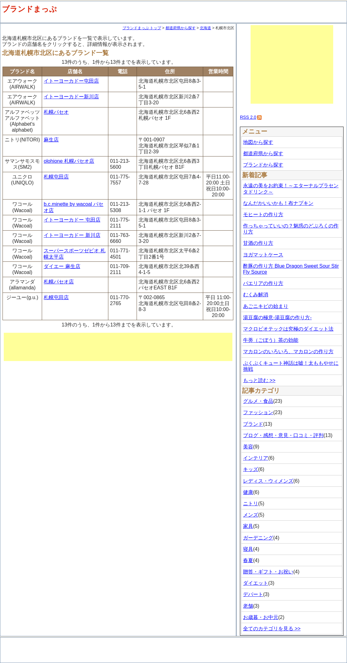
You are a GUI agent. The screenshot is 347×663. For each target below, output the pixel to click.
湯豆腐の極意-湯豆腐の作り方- (277, 317)
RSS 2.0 (248, 117)
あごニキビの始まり (265, 306)
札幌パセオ (56, 112)
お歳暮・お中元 (260, 617)
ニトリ (250, 503)
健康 (248, 492)
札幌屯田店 (56, 176)
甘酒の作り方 (258, 243)
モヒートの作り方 (263, 214)
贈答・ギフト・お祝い (268, 571)
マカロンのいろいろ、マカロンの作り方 (288, 351)
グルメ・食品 (258, 401)
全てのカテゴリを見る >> (272, 628)
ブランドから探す (263, 164)
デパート (253, 594)
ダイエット (255, 583)
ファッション (258, 412)
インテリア (255, 458)
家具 (248, 526)
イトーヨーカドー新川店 (71, 96)
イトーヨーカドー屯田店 (71, 81)
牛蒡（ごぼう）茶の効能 (270, 340)
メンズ (250, 515)
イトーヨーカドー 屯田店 (72, 219)
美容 (248, 446)
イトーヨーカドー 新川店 (72, 235)
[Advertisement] (118, 347)
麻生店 (51, 139)
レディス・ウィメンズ (268, 481)
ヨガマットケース (263, 254)
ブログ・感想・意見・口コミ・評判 (283, 435)
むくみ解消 (255, 294)
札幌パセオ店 (59, 281)
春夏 (248, 560)
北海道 (205, 28)
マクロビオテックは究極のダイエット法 (288, 329)
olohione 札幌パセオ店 (69, 161)
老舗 (248, 606)
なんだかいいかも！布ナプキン (278, 203)
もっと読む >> (259, 380)
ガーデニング (258, 537)
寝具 (248, 549)
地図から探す (258, 142)
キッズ (250, 469)
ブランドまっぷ (29, 9)
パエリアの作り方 (263, 283)
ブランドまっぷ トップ (141, 28)
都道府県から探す (180, 28)
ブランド (253, 424)
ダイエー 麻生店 (62, 266)
